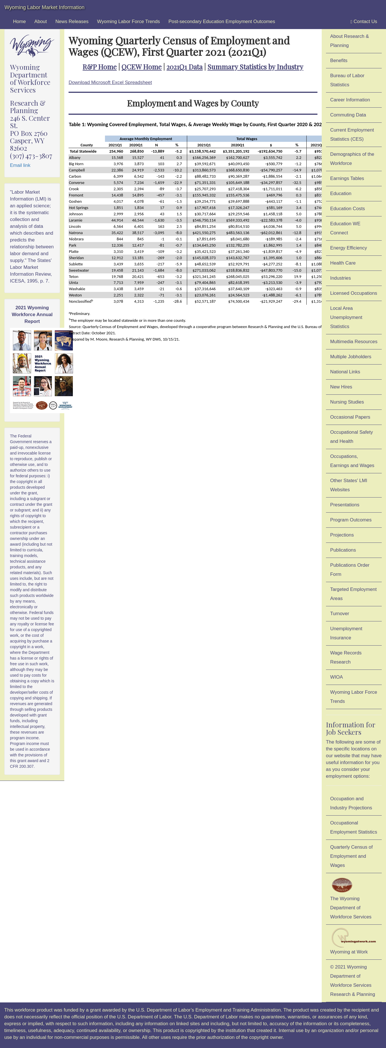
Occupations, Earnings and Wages (352, 461)
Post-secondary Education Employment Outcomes (221, 21)
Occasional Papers (350, 417)
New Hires (341, 387)
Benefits (339, 60)
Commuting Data (348, 115)
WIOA (336, 677)
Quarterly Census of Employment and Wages (351, 856)
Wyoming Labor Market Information (44, 7)
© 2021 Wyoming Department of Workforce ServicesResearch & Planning (352, 980)
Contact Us (363, 21)
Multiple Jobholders (350, 356)
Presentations (345, 504)
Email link (20, 165)
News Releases (72, 21)
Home (19, 21)
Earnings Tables (347, 178)
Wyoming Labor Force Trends (128, 21)
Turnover (339, 613)
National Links (345, 371)
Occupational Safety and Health (351, 436)
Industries (340, 278)
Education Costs (347, 208)
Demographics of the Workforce (352, 159)
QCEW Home (141, 66)
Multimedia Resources (353, 341)
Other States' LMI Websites (348, 485)
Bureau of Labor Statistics (347, 80)
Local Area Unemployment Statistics (346, 317)
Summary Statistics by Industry (255, 66)
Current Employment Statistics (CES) (352, 134)
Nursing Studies (347, 402)
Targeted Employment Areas (353, 594)
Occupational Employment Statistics (353, 827)
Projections (342, 535)
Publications (343, 550)
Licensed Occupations (353, 293)
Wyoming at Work (353, 941)
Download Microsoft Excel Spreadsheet (110, 82)
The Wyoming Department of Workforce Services (350, 898)
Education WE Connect (345, 228)
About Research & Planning (349, 41)
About (40, 21)
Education (341, 193)
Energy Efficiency (348, 248)
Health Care (343, 263)
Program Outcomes (350, 520)
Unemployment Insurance (346, 633)
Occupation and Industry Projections (351, 803)
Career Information (350, 100)
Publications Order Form (350, 569)
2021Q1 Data (184, 66)
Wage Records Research (346, 657)
